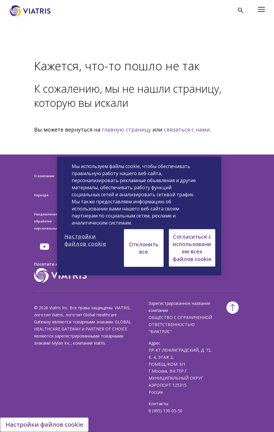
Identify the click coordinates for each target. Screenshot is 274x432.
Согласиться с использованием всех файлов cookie (192, 247)
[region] (139, 216)
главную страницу (126, 129)
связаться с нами (187, 129)
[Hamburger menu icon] (257, 11)
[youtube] (45, 246)
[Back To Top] (232, 307)
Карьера (41, 195)
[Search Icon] (240, 10)
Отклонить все (144, 247)
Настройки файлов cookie (44, 424)
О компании (44, 176)
